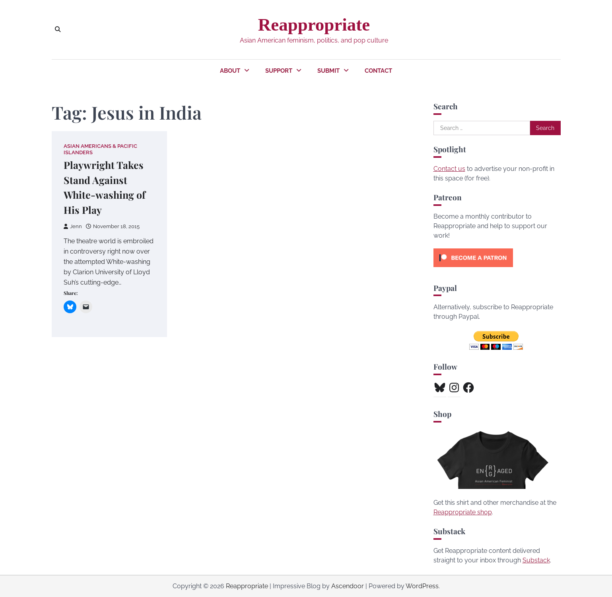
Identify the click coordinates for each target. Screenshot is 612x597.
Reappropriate (314, 25)
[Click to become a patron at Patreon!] (473, 269)
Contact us (449, 169)
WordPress (422, 586)
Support (278, 70)
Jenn (73, 226)
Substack (536, 560)
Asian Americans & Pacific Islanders (100, 149)
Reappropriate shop (462, 512)
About (230, 70)
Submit (328, 70)
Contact (378, 70)
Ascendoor (347, 586)
